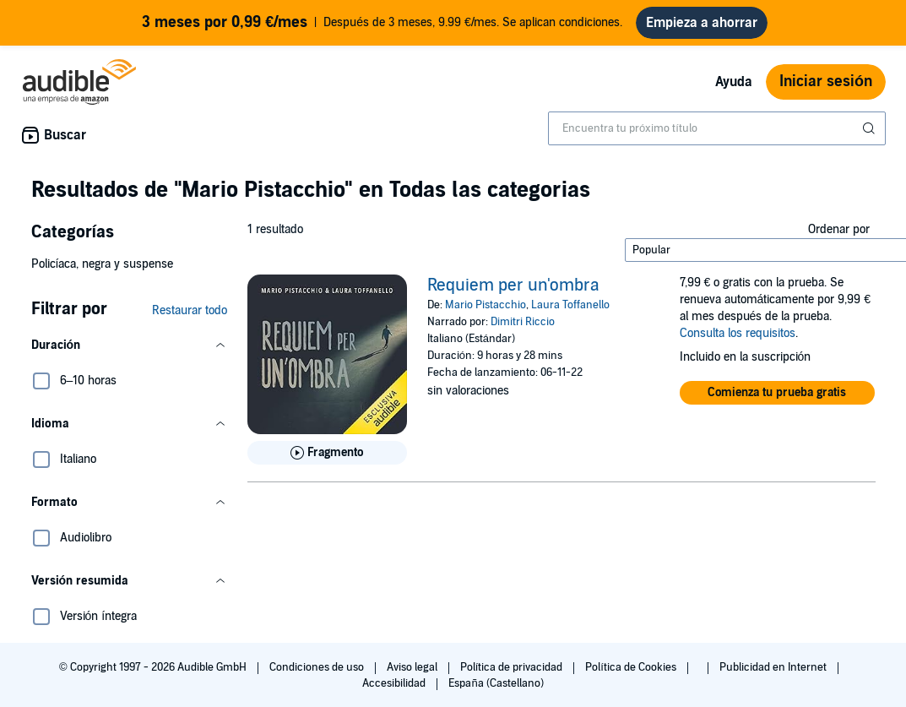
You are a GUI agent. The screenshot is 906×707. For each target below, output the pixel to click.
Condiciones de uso (317, 667)
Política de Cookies (632, 667)
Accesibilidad (395, 683)
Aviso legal (413, 667)
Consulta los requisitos (737, 333)
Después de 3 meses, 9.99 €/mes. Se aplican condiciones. (382, 23)
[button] (129, 345)
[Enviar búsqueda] (870, 128)
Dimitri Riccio (523, 322)
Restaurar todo (189, 310)
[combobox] (717, 128)
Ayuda (733, 81)
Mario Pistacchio (485, 305)
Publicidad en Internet (774, 667)
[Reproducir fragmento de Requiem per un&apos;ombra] (327, 453)
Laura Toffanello (570, 305)
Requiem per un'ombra (513, 285)
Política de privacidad (513, 667)
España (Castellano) (495, 683)
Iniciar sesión (825, 81)
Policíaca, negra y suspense (102, 264)
